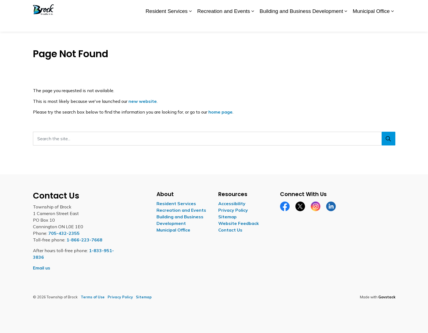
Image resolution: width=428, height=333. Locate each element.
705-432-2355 (64, 233)
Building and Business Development (301, 23)
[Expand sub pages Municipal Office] (392, 24)
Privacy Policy (233, 210)
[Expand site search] (389, 8)
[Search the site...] (214, 138)
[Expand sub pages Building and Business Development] (346, 24)
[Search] (388, 138)
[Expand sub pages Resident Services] (190, 24)
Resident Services (167, 23)
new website (142, 101)
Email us (41, 268)
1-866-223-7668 (84, 240)
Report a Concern (338, 7)
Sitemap (227, 216)
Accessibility (286, 7)
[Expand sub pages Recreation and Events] (252, 24)
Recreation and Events (223, 23)
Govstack (386, 297)
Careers (310, 7)
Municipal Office (371, 23)
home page (220, 112)
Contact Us (369, 7)
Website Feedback (238, 223)
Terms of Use (93, 297)
